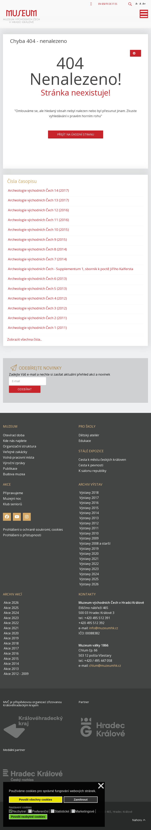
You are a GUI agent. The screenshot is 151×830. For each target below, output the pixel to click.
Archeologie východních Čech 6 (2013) (37, 278)
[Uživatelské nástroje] (135, 53)
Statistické (62, 811)
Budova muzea (14, 474)
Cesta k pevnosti (91, 465)
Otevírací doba (13, 435)
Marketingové (84, 811)
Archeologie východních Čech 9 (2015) (37, 239)
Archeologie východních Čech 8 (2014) (37, 249)
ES (116, 4)
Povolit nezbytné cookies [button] (28, 816)
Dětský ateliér (89, 435)
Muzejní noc (12, 498)
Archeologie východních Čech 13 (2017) (38, 200)
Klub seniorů (12, 504)
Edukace (85, 441)
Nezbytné (19, 811)
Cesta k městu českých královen (102, 459)
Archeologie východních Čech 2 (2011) (37, 318)
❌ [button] (101, 786)
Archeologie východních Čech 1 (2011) (37, 327)
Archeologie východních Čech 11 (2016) (38, 219)
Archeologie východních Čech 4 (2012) (37, 298)
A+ (144, 3)
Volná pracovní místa (18, 457)
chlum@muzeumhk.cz (105, 665)
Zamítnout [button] (81, 799)
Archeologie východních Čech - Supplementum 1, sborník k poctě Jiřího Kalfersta (70, 269)
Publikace (10, 468)
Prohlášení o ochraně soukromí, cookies (33, 529)
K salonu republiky (92, 471)
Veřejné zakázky (15, 452)
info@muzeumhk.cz (103, 628)
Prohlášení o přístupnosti (22, 535)
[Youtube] (17, 517)
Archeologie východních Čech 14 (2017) (38, 190)
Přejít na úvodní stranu (75, 134)
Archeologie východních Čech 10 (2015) (38, 229)
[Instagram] (27, 517)
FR (106, 4)
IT (113, 4)
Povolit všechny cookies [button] (35, 799)
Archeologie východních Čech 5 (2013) (37, 288)
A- (137, 3)
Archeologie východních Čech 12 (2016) (38, 210)
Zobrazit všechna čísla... (24, 339)
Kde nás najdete (15, 441)
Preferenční (40, 811)
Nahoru (139, 820)
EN (99, 4)
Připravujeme (13, 493)
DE (110, 4)
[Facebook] (7, 517)
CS (103, 4)
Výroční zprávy (14, 463)
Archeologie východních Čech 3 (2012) (37, 308)
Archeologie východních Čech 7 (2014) (37, 259)
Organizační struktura (19, 446)
